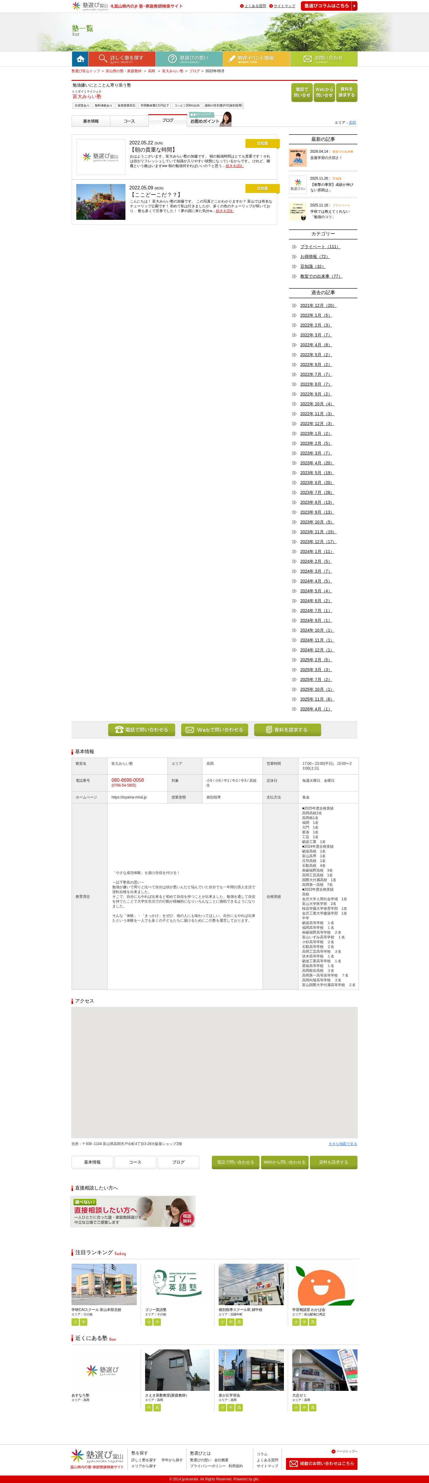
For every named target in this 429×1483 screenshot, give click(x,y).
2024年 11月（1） (317, 640)
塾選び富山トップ (86, 71)
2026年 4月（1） (316, 709)
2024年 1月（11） (317, 551)
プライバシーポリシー (208, 1466)
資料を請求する (333, 1162)
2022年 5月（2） (316, 354)
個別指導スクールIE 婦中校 (240, 1310)
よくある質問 (255, 6)
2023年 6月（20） (317, 482)
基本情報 (81, 129)
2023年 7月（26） (317, 492)
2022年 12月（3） (317, 423)
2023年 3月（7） (316, 453)
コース (117, 129)
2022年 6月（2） (316, 364)
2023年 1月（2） (316, 433)
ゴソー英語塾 (156, 1310)
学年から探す (172, 1460)
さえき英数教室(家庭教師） (167, 1395)
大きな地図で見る (343, 1144)
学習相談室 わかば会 (308, 1310)
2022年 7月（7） (316, 374)
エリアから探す (143, 1466)
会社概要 (221, 1460)
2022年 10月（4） (317, 403)
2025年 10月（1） (317, 689)
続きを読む (235, 166)
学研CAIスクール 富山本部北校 (96, 1310)
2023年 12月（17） (318, 541)
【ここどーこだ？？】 (156, 195)
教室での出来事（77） (321, 276)
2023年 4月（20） (317, 463)
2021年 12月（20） (318, 305)
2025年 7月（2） (316, 679)
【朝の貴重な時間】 (153, 150)
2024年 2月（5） (316, 561)
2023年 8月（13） (317, 502)
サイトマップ (284, 6)
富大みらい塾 (173, 71)
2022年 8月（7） (316, 384)
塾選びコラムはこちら (325, 10)
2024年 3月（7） (316, 571)
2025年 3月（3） (316, 669)
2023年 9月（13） (317, 512)
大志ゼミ (299, 1395)
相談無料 (79, 1231)
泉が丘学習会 (229, 1395)
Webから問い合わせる (285, 1162)
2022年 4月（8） (316, 344)
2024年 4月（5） (316, 581)
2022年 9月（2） (316, 394)
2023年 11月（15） (318, 531)
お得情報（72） (315, 256)
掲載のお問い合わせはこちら (317, 1472)
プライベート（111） (320, 246)
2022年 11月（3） (317, 413)
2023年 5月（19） (317, 472)
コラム (262, 1454)
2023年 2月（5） (316, 443)
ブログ (194, 71)
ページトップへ (347, 1451)
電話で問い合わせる (235, 1162)
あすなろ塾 (80, 1395)
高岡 (152, 71)
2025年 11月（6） (317, 699)
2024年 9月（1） (316, 620)
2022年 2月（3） (316, 325)
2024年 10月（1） (317, 630)
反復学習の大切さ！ (326, 158)
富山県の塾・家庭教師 (124, 71)
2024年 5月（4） (316, 590)
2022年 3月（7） (316, 335)
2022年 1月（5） (316, 315)
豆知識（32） (313, 266)
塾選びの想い (201, 1460)
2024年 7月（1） (316, 610)
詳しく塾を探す (143, 1460)
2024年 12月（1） (317, 650)
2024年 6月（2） (316, 600)
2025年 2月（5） (316, 659)
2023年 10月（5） (317, 522)
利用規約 (236, 1466)
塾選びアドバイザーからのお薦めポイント (208, 133)
